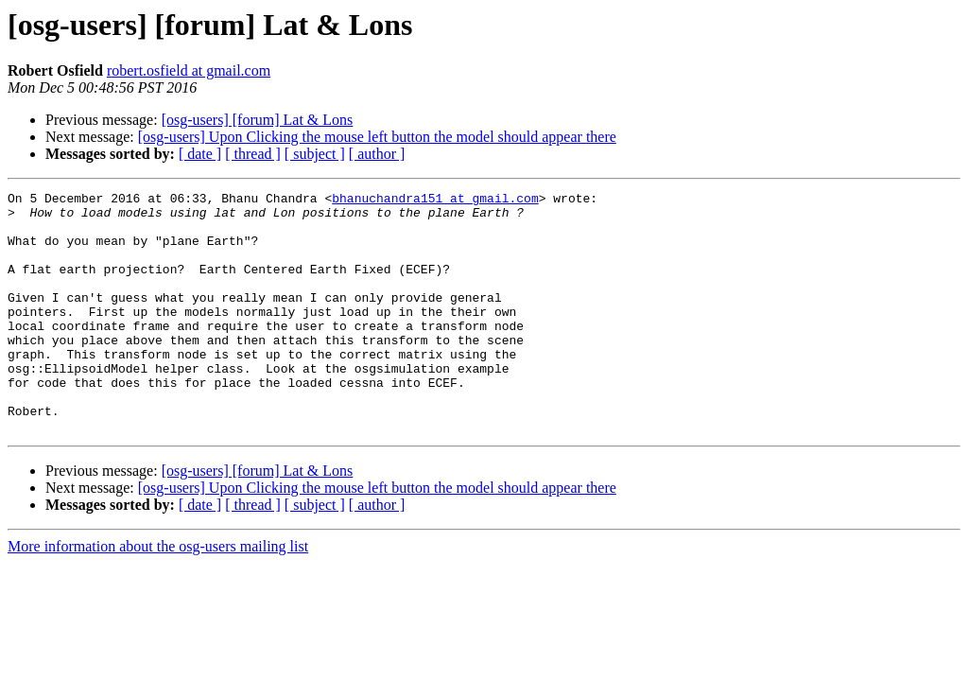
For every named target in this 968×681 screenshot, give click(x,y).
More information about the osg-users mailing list (158, 594)
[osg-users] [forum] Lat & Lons (258, 120)
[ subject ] (315, 154)
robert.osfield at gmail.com (188, 70)
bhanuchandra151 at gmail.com (435, 200)
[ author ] (377, 154)
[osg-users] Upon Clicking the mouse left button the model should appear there (377, 137)
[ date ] (200, 154)
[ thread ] (253, 154)
